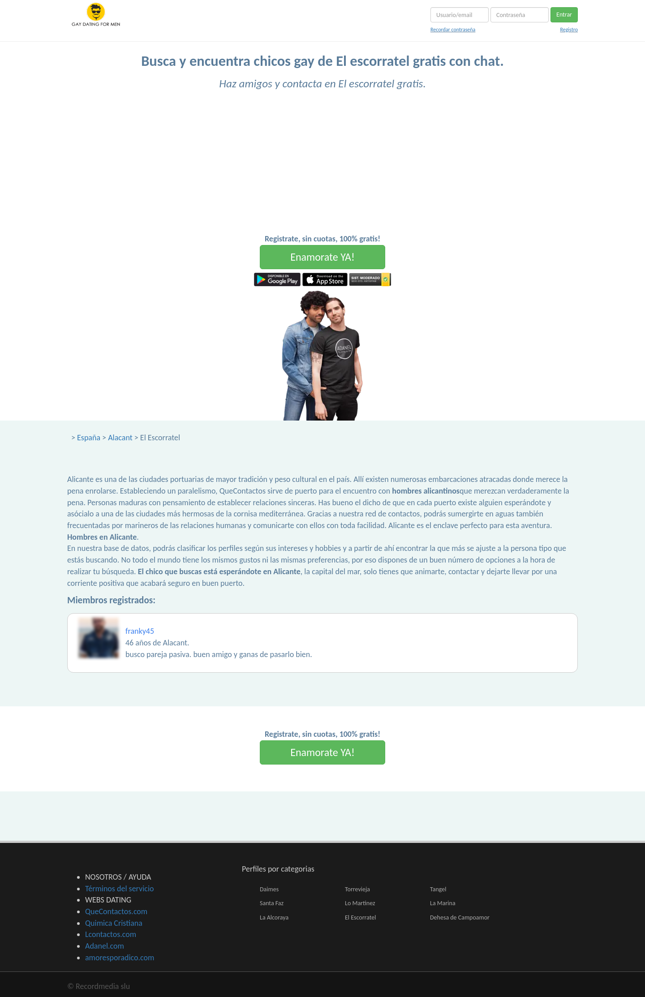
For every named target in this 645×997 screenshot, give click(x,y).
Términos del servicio (119, 889)
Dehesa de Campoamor (460, 917)
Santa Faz (272, 903)
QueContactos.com (116, 911)
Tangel (438, 889)
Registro (569, 29)
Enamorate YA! (322, 256)
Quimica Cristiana (113, 923)
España (88, 438)
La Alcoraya (274, 917)
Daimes (269, 889)
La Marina (443, 903)
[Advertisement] (322, 166)
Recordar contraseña (452, 29)
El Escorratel (360, 917)
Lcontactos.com (110, 934)
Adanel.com (104, 946)
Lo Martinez (360, 903)
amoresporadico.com (119, 958)
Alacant (120, 438)
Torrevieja (357, 889)
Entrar (564, 14)
